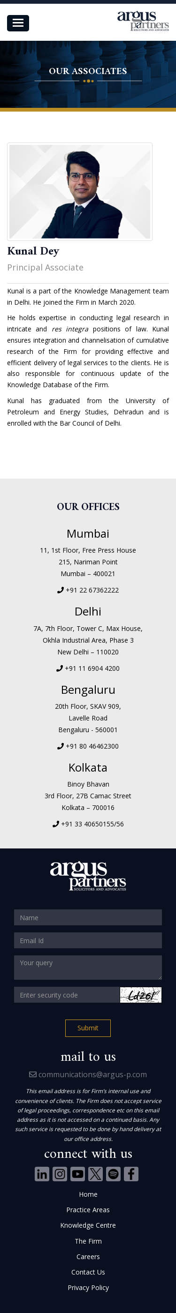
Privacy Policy (88, 1287)
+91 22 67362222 (92, 589)
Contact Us (88, 1272)
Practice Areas (88, 1209)
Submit (88, 1027)
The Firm (88, 1241)
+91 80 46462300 (92, 746)
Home (88, 1194)
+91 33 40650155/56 (92, 823)
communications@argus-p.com (88, 1074)
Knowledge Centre (88, 1225)
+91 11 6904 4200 (92, 668)
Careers (88, 1256)
